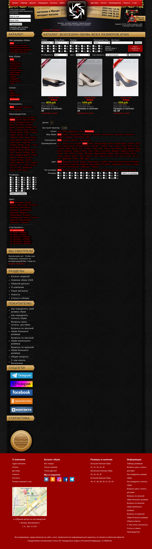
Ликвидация (43, 3)
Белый (76, 162)
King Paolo (15, 142)
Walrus (76, 159)
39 (83, 46)
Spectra (89, 156)
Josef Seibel (116, 148)
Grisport (88, 148)
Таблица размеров (135, 464)
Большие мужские (128, 170)
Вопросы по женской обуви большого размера (22, 331)
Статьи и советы (134, 528)
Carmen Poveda (83, 146)
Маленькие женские (89, 170)
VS (134, 156)
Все (59, 131)
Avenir (91, 143)
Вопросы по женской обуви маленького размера (22, 341)
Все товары (49, 464)
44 (49, 49)
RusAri (133, 153)
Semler (75, 156)
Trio (116, 156)
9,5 (83, 51)
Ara (71, 143)
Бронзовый (93, 162)
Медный (84, 164)
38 (77, 46)
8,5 (72, 51)
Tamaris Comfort (106, 156)
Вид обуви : (60, 40)
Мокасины (130, 134)
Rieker (111, 153)
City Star (95, 146)
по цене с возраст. (19, 232)
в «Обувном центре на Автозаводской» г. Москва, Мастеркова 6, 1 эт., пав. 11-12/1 (29, 522)
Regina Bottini (101, 153)
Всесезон (89, 131)
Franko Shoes (127, 146)
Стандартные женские (109, 170)
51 (89, 49)
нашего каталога (16, 264)
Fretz (136, 146)
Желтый (112, 162)
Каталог (15, 3)
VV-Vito (17, 167)
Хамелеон (85, 167)
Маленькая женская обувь (101, 471)
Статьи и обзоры (20, 298)
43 (43, 49)
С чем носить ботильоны (137, 525)
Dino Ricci (20, 125)
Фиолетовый (73, 167)
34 (55, 46)
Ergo (111, 146)
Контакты (53, 3)
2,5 (60, 51)
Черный (95, 167)
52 (95, 49)
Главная (46, 30)
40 (89, 46)
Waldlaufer (67, 159)
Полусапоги (75, 134)
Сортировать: (98, 55)
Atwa (85, 143)
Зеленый (135, 162)
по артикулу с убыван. (20, 243)
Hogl (95, 148)
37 (72, 46)
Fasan (117, 146)
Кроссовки (119, 134)
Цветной (62, 167)
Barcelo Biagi (101, 143)
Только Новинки (50, 467)
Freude (61, 148)
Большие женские (70, 170)
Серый (128, 164)
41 (95, 46)
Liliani (96, 151)
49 (77, 49)
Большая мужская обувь (100, 478)
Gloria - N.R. (77, 148)
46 (60, 49)
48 (72, 49)
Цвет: (72, 55)
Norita (72, 153)
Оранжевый (95, 164)
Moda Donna (31, 150)
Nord (66, 153)
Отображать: (47, 55)
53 (100, 49)
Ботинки (97, 134)
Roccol (118, 153)
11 (100, 51)
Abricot (66, 143)
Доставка (94, 3)
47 (66, 49)
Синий (136, 164)
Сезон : (44, 40)
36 (66, 46)
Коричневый (63, 164)
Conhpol (103, 146)
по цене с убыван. (19, 235)
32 (43, 46)
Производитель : (101, 40)
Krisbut (77, 151)
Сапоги (66, 134)
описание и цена (49, 113)
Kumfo (84, 151)
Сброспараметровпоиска (135, 48)
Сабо (87, 137)
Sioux (82, 156)
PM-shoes (89, 153)
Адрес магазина (19, 464)
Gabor (68, 148)
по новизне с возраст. (20, 237)
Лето (82, 131)
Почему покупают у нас (22, 482)
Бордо (83, 162)
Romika (126, 153)
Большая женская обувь (100, 464)
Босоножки (79, 137)
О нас (134, 3)
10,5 (95, 51)
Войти (62, 3)
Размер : (74, 40)
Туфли (61, 137)
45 (55, 49)
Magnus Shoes (127, 151)
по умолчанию (17, 230)
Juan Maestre (129, 148)
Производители (115, 3)
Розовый (106, 164)
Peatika (80, 153)
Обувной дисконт (20, 283)
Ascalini (77, 143)
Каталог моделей (20, 276)
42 (100, 46)
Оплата (104, 3)
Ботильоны (87, 134)
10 (89, 51)
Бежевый (67, 162)
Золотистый (123, 162)
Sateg (60, 156)
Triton (121, 156)
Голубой (103, 162)
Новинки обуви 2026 (22, 280)
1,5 (49, 51)
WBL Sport (85, 159)
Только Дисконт (50, 471)
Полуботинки (107, 134)
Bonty (110, 143)
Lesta (90, 151)
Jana (100, 148)
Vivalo (128, 156)
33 (49, 46)
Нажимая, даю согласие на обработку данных (18, 28)
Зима (65, 131)
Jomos (106, 148)
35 (60, 46)
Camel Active (68, 146)
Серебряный (118, 164)
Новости (126, 3)
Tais (95, 156)
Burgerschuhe (121, 143)
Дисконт (33, 3)
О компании (17, 287)
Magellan (116, 151)
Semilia (67, 156)
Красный (75, 164)
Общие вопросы (20, 356)
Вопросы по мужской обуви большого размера (22, 350)
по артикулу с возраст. (21, 241)
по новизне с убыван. (20, 239)
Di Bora (131, 143)
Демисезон (73, 131)
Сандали (69, 137)
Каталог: (16, 34)
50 (83, 49)
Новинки (24, 3)
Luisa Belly (105, 151)
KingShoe (68, 151)
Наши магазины (19, 291)
